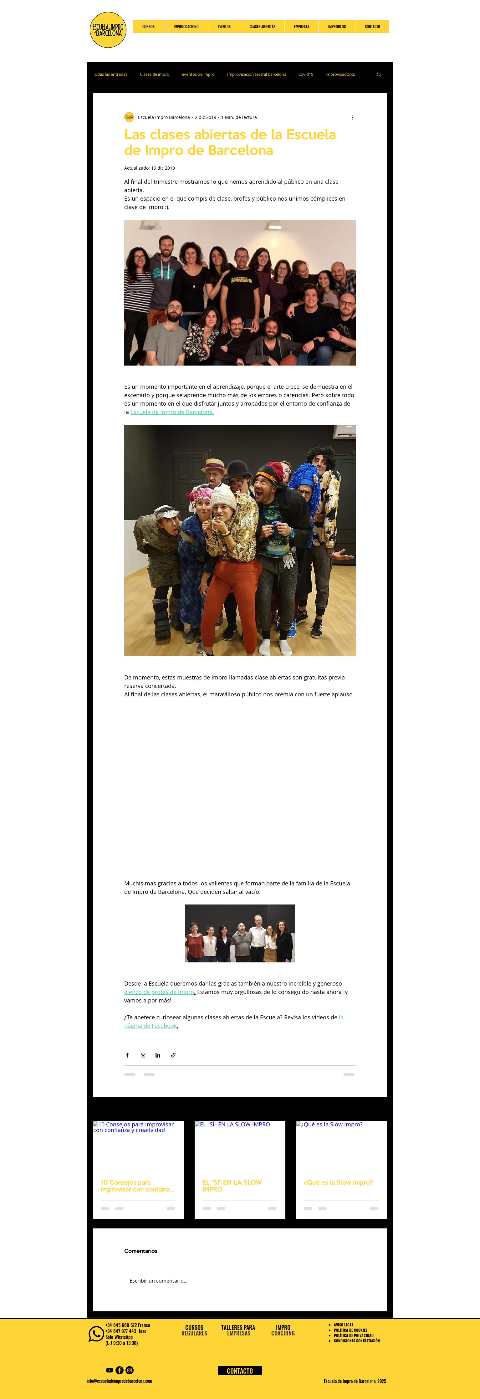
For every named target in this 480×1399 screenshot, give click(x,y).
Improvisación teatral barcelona (256, 74)
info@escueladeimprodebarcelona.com (119, 1380)
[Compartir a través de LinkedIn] (158, 1055)
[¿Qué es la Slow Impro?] (341, 1146)
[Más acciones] (352, 117)
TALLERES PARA (238, 1327)
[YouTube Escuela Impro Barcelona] (109, 1370)
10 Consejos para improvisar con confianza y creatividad (137, 1186)
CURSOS (194, 1327)
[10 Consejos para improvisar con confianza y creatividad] (138, 1146)
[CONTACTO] (240, 1370)
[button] (379, 74)
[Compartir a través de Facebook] (127, 1055)
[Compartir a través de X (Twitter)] (143, 1055)
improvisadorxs (340, 74)
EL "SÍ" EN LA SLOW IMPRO (232, 1186)
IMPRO (283, 1327)
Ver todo (378, 1110)
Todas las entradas (110, 74)
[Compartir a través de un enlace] (173, 1055)
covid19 (306, 74)
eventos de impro (198, 74)
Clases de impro (154, 74)
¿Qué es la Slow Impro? (338, 1183)
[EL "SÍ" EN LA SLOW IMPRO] (240, 1146)
